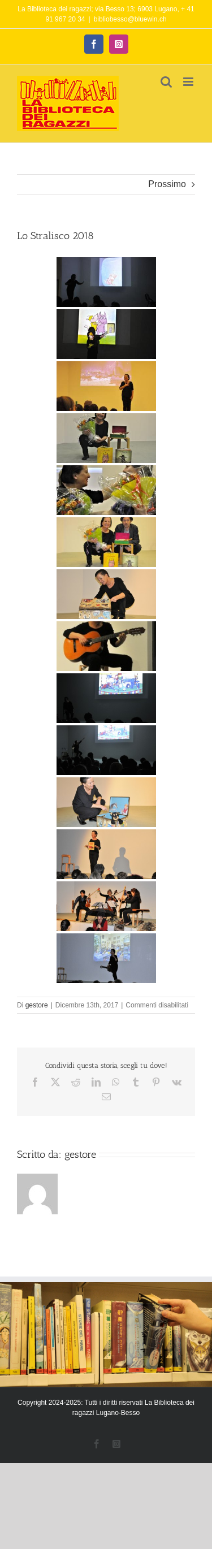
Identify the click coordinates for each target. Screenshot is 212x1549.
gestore (36, 1005)
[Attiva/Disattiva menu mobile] (189, 82)
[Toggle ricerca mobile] (166, 82)
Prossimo (167, 184)
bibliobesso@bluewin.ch (130, 19)
